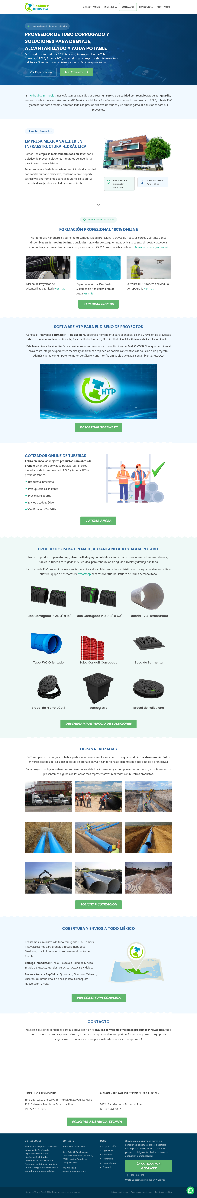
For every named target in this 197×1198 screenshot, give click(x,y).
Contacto (107, 1167)
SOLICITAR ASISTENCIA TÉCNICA (97, 1121)
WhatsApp (84, 574)
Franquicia (107, 1158)
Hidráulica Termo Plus (34, 1192)
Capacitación (109, 1146)
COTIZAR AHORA (98, 520)
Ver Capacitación (41, 72)
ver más (60, 288)
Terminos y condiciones (141, 1192)
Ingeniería (107, 1150)
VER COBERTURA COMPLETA (98, 997)
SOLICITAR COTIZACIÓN (98, 904)
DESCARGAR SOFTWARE (98, 427)
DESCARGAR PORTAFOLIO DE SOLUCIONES (98, 723)
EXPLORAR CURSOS (98, 304)
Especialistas (109, 1163)
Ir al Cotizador (76, 72)
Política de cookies (163, 1192)
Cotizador (107, 1154)
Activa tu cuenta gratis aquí (151, 247)
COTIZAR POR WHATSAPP (148, 1165)
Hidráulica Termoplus (43, 95)
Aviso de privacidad (119, 1192)
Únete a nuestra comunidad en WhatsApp (145, 1179)
